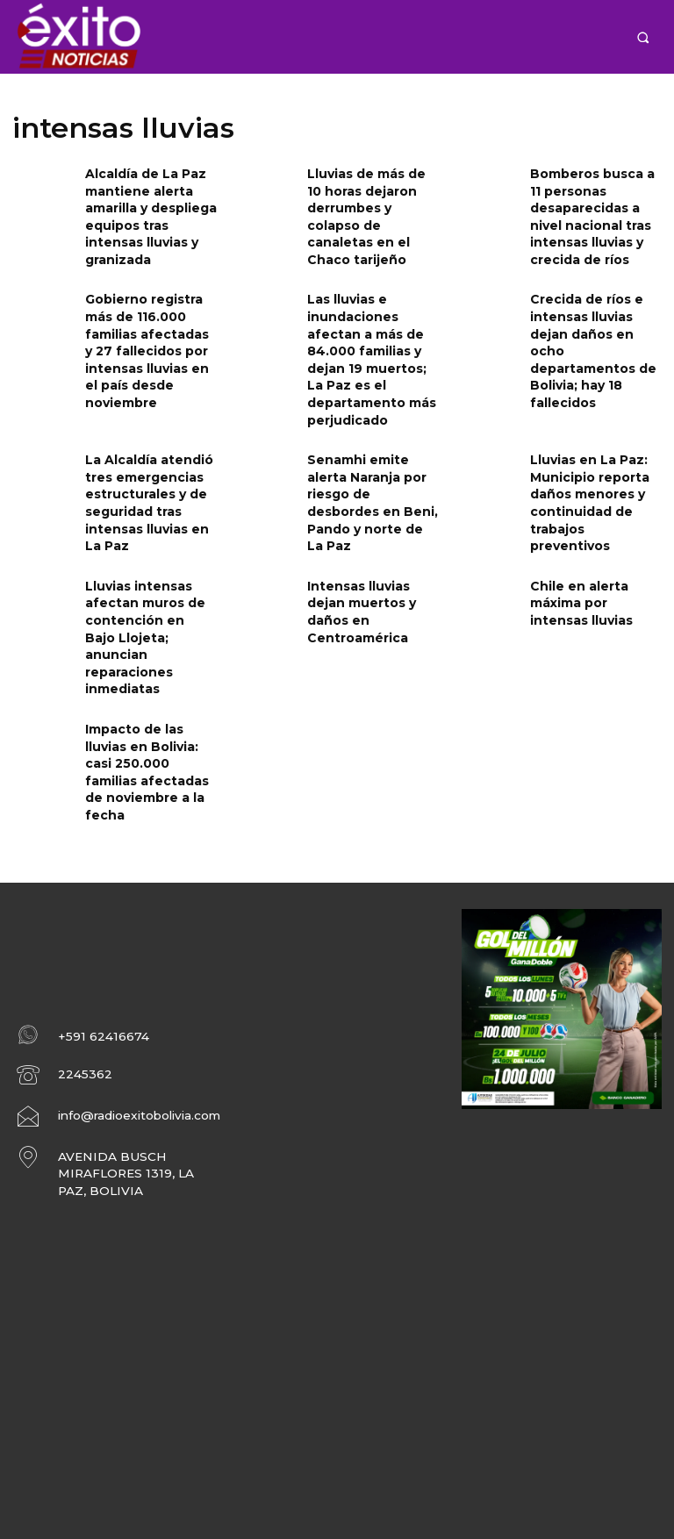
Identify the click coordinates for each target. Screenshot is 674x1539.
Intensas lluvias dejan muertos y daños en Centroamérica (371, 550)
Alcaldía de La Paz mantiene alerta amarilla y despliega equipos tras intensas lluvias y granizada (150, 202)
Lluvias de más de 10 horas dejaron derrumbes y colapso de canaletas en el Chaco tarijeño (370, 202)
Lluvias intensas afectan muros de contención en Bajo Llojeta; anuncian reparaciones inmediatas (144, 572)
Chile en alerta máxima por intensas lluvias (591, 550)
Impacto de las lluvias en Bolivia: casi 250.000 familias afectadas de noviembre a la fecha (148, 676)
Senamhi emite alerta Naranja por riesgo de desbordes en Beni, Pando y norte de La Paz (372, 454)
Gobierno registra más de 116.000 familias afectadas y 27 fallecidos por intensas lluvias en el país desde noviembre (147, 328)
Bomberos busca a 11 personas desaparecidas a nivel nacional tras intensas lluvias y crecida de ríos (595, 209)
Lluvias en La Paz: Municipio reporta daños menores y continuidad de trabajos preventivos (592, 454)
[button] (643, 37)
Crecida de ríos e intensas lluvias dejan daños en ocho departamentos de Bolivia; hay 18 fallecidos (594, 320)
